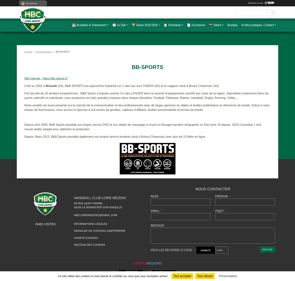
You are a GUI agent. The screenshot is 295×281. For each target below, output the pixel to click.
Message (159, 225)
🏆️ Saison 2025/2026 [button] (145, 25)
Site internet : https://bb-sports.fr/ (46, 78)
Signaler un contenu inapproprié (99, 230)
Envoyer (267, 249)
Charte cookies (86, 237)
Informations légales (90, 223)
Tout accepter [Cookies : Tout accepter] (182, 276)
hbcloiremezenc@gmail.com (95, 215)
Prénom (222, 196)
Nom (156, 196)
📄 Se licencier (196, 25)
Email (156, 211)
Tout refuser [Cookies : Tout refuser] (205, 276)
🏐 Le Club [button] (119, 25)
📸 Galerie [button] (215, 25)
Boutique (232, 25)
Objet (220, 211)
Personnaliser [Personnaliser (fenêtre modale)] (228, 276)
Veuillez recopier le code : (173, 250)
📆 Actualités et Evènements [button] (89, 25)
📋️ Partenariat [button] (172, 25)
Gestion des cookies (89, 244)
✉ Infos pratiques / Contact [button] (257, 25)
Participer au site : (261, 3)
